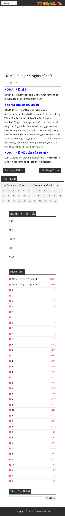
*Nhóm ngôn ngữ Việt (41, 185)
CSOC (11, 257)
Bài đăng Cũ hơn (50, 170)
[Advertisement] (32, 39)
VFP (10, 248)
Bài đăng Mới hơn (14, 170)
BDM (11, 230)
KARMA (12, 239)
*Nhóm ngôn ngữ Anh (14, 185)
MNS (11, 221)
